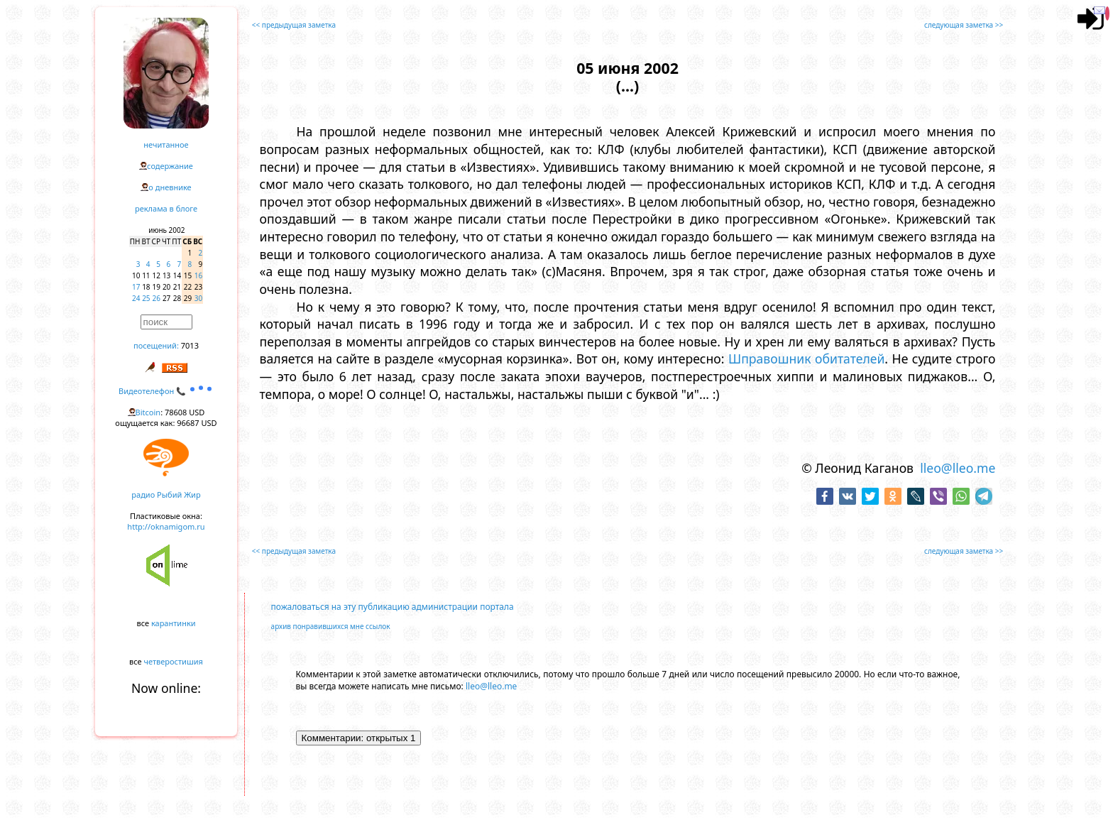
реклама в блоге (166, 208)
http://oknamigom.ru (165, 526)
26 (156, 298)
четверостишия (173, 661)
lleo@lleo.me (957, 467)
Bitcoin (148, 412)
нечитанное (165, 144)
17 (136, 287)
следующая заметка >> (963, 25)
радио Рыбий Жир (165, 494)
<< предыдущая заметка (294, 25)
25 (146, 298)
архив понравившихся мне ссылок (330, 626)
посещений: (156, 345)
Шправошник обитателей (806, 358)
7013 (190, 345)
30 (198, 298)
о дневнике (169, 187)
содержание (170, 165)
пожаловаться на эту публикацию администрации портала (392, 607)
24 (136, 298)
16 (198, 275)
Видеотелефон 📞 (166, 391)
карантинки (173, 623)
